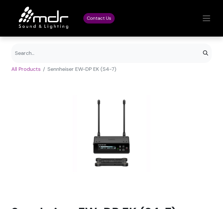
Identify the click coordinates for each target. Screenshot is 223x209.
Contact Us (99, 18)
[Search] (205, 53)
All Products (26, 69)
